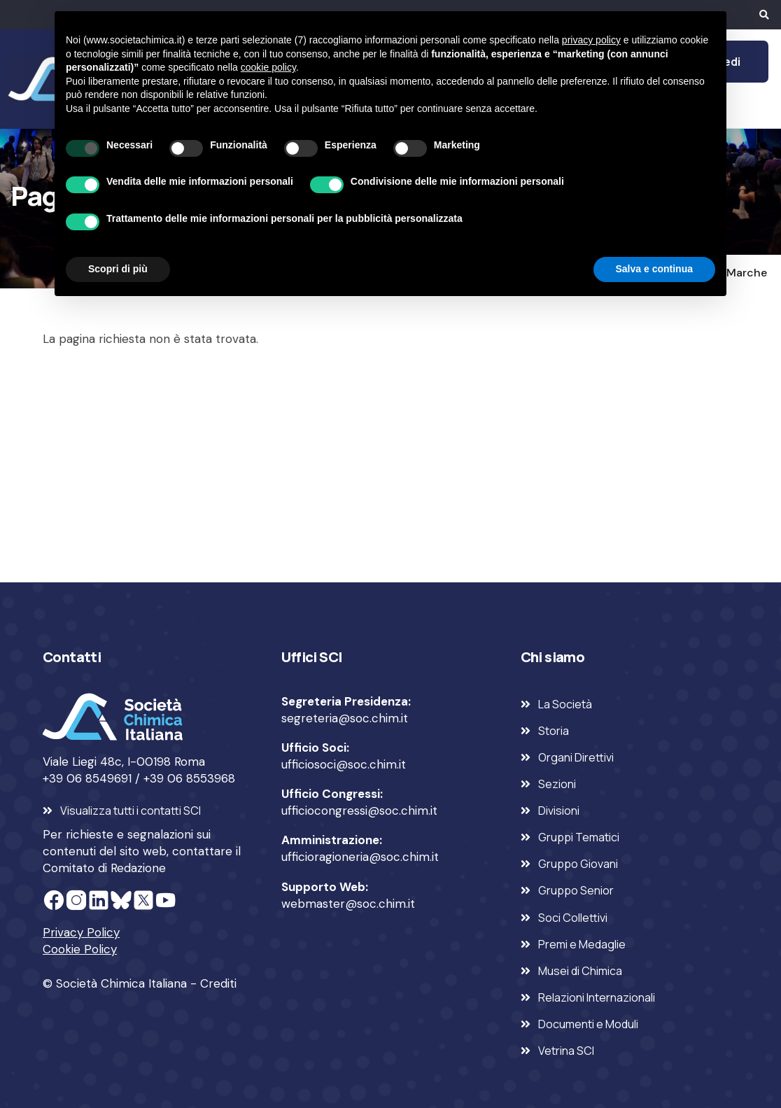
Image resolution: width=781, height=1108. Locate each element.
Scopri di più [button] (118, 268)
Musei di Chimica (580, 971)
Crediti (218, 983)
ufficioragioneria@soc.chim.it (360, 856)
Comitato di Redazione (104, 868)
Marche (746, 272)
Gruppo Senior (576, 890)
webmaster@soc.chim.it (348, 903)
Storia (553, 730)
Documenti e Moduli (588, 1024)
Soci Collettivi (572, 917)
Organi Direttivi (576, 757)
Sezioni (557, 784)
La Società (565, 704)
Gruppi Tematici (578, 837)
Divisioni (558, 810)
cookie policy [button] (268, 67)
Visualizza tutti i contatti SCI (130, 810)
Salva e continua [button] (654, 268)
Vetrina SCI (566, 1050)
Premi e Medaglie (582, 944)
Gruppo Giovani (578, 863)
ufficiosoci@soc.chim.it (343, 764)
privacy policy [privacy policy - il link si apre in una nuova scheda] (591, 39)
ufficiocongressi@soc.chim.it (359, 810)
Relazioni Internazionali (596, 997)
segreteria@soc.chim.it (344, 718)
